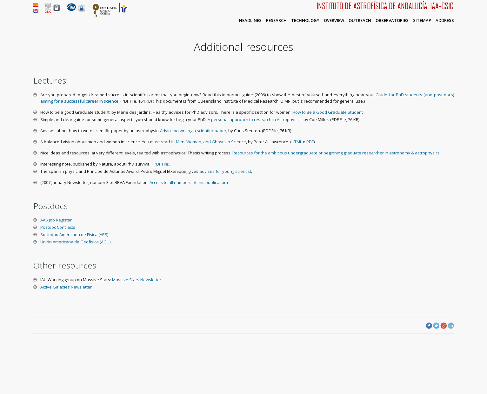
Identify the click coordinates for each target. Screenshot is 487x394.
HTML (296, 142)
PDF (310, 142)
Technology (305, 20)
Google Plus (443, 326)
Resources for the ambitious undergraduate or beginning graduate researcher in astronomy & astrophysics (336, 153)
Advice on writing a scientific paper (192, 130)
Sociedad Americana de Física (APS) (74, 234)
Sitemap (422, 20)
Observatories (392, 20)
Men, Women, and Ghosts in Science (211, 142)
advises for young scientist (225, 171)
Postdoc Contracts (57, 227)
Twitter (436, 326)
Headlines (250, 20)
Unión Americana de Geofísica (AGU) (75, 242)
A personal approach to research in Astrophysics (254, 119)
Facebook (429, 326)
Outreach (360, 20)
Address (445, 20)
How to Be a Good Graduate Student (327, 112)
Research (276, 20)
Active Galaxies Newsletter (66, 287)
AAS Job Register (56, 220)
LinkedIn (451, 326)
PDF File (161, 164)
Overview (334, 20)
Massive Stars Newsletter (136, 279)
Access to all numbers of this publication (188, 182)
